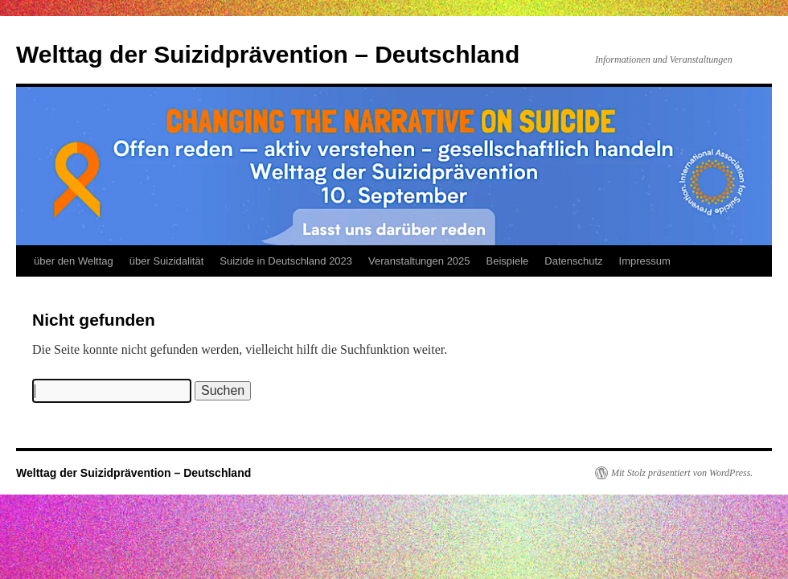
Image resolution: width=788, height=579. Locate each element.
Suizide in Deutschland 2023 (286, 261)
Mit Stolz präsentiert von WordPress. (682, 472)
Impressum (645, 261)
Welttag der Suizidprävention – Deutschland (267, 54)
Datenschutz (573, 261)
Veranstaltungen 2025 (419, 261)
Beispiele (507, 261)
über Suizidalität (166, 261)
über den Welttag (73, 261)
